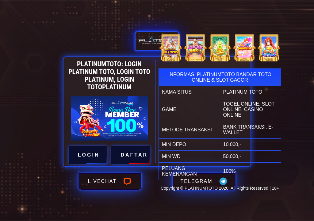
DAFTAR (130, 155)
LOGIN (88, 155)
